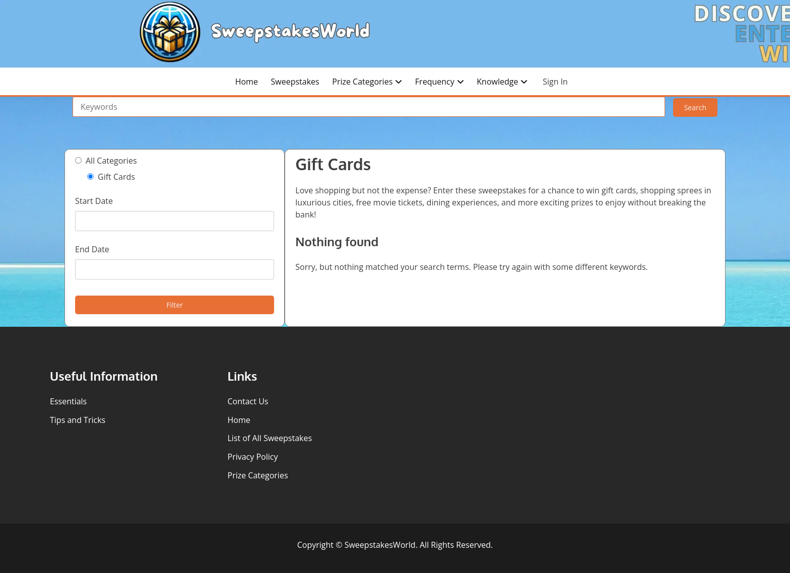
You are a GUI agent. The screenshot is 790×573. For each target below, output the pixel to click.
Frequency (434, 81)
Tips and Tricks (77, 419)
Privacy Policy (253, 456)
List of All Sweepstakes (270, 438)
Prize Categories (362, 81)
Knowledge (497, 81)
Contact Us (248, 401)
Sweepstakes (295, 81)
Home (246, 81)
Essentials (68, 401)
